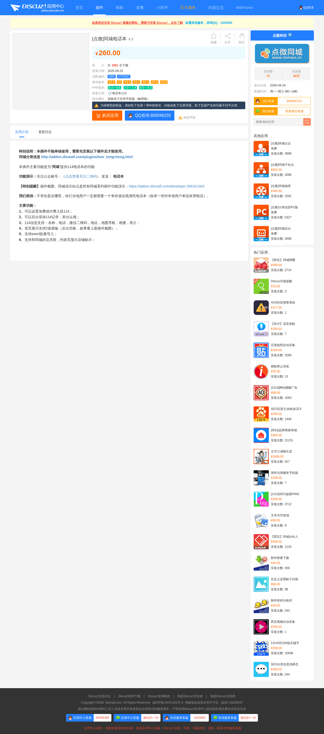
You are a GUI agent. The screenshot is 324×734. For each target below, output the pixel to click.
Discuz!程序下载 (129, 696)
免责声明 (189, 117)
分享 (228, 42)
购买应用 (110, 115)
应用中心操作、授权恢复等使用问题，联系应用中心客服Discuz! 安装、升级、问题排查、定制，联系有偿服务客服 (162, 728)
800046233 (278, 101)
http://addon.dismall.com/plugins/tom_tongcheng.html (87, 157)
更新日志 (45, 132)
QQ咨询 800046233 (153, 115)
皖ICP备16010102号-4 (168, 702)
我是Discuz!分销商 (222, 696)
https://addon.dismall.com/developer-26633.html (166, 186)
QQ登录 (306, 7)
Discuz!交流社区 (100, 696)
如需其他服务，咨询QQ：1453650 (208, 23)
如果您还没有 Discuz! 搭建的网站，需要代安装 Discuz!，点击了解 (137, 23)
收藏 (214, 42)
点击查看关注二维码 (81, 176)
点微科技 (280, 35)
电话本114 (119, 93)
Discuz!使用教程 (159, 696)
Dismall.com (113, 702)
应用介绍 (21, 132)
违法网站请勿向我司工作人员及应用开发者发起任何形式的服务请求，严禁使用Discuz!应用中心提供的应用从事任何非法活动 (162, 709)
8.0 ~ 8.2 (146, 87)
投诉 (241, 42)
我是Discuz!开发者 (189, 696)
